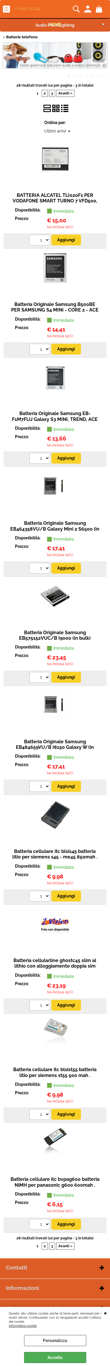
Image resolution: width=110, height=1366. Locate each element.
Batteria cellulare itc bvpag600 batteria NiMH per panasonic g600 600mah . (55, 1182)
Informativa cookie (23, 1326)
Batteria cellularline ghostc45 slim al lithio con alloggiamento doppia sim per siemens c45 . (54, 966)
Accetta (55, 1357)
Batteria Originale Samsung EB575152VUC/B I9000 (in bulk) (55, 635)
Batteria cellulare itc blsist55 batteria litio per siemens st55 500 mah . (55, 1072)
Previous (7, 60)
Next (103, 60)
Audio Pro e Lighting (55, 25)
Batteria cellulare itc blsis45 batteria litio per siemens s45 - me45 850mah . (55, 854)
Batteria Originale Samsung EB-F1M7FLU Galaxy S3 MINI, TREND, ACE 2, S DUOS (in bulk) (55, 419)
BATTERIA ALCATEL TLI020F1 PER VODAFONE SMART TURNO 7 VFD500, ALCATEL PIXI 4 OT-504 (55, 200)
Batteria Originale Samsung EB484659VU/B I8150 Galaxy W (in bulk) (55, 747)
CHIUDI (105, 1313)
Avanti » (65, 93)
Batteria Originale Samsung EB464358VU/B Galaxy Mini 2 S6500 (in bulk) (54, 528)
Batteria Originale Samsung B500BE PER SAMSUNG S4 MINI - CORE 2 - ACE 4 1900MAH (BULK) (55, 310)
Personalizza (55, 1340)
